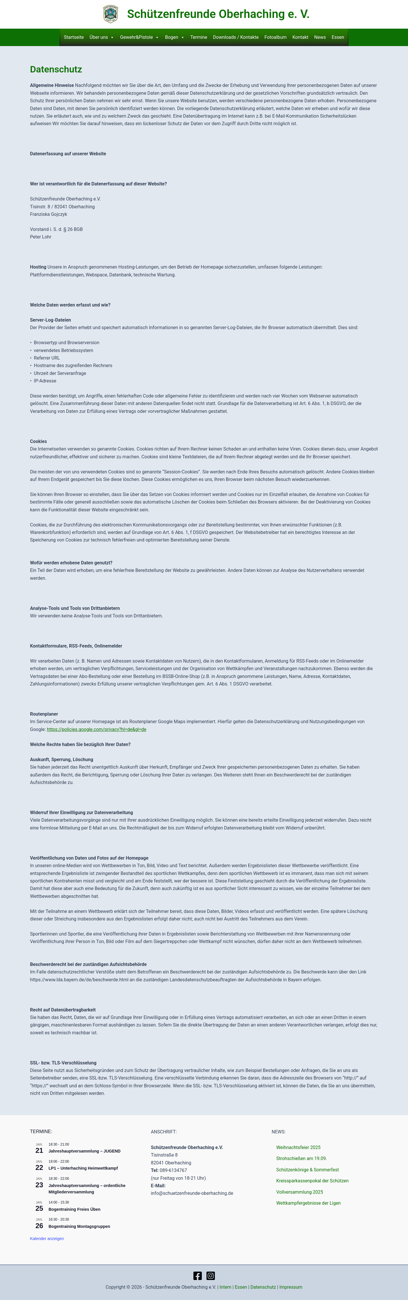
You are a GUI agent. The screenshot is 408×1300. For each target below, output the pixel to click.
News (320, 37)
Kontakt (301, 37)
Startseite (74, 37)
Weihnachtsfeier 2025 (298, 1147)
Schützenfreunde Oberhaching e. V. (218, 14)
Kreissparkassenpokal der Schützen (313, 1181)
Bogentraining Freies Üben (75, 1209)
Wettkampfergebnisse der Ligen (309, 1203)
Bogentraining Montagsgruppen (79, 1226)
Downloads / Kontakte (236, 37)
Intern (225, 1287)
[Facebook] (197, 1276)
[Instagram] (210, 1276)
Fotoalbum (275, 37)
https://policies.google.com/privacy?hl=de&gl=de (97, 729)
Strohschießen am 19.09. (302, 1158)
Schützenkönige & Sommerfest (308, 1170)
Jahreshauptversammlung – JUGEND (85, 1151)
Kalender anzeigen (47, 1238)
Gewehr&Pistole (139, 37)
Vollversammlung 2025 (300, 1192)
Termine (199, 37)
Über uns (102, 37)
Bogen (174, 37)
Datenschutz (263, 1287)
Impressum (291, 1287)
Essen (338, 37)
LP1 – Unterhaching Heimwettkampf (83, 1168)
